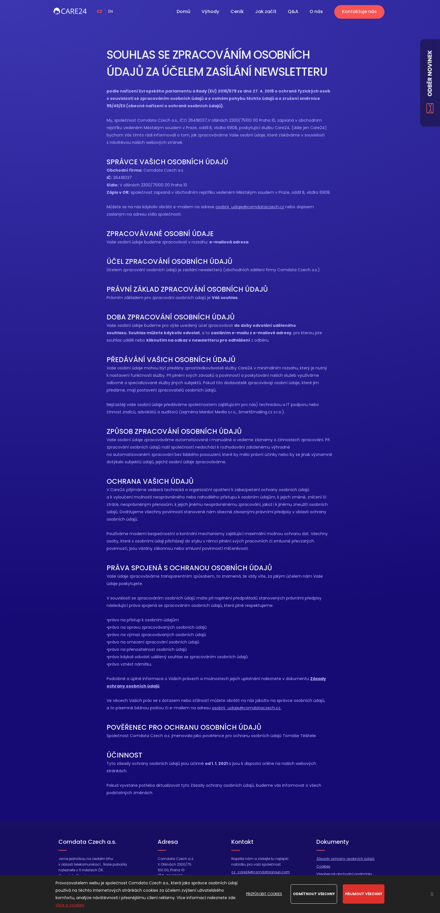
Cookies (323, 866)
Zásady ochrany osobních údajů (345, 858)
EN (110, 11)
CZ (99, 11)
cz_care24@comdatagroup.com (260, 872)
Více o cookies (70, 905)
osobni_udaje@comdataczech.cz (248, 207)
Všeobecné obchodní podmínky (344, 874)
